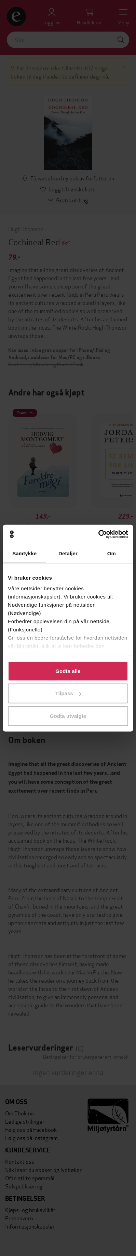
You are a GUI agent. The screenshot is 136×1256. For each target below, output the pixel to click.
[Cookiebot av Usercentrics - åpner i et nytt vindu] (98, 534)
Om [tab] (111, 553)
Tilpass (68, 693)
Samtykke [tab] (24, 553)
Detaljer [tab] (68, 553)
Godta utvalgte (68, 716)
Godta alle (68, 671)
